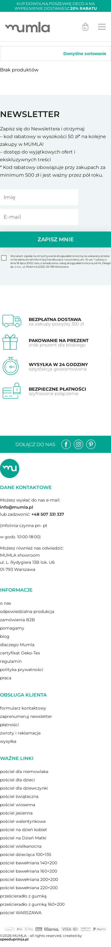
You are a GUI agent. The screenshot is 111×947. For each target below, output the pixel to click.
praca (5, 678)
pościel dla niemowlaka (24, 771)
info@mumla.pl (16, 507)
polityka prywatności (21, 669)
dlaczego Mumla (17, 644)
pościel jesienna (16, 813)
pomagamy (12, 628)
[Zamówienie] (76, 53)
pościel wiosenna (17, 804)
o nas (5, 603)
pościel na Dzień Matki (23, 838)
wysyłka (8, 741)
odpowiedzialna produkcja (27, 611)
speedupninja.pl (14, 939)
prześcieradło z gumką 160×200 (32, 904)
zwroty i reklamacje (20, 733)
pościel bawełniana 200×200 (29, 879)
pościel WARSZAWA (20, 912)
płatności (9, 724)
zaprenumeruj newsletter (26, 716)
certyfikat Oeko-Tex (20, 653)
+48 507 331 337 (47, 514)
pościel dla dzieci (17, 779)
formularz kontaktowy (23, 708)
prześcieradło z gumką (23, 896)
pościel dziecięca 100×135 (25, 854)
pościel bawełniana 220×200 (29, 887)
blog (4, 636)
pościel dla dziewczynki (24, 788)
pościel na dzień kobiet (23, 829)
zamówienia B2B (17, 619)
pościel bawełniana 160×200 (28, 871)
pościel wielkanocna (20, 846)
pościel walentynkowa (23, 821)
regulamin (11, 661)
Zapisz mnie (56, 239)
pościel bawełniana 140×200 (28, 862)
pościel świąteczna (19, 796)
